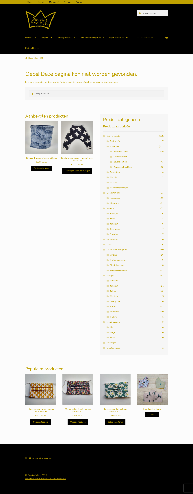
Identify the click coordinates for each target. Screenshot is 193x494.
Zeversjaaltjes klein (123, 167)
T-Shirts (113, 316)
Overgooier (115, 229)
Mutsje (113, 182)
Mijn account (54, 2)
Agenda (79, 2)
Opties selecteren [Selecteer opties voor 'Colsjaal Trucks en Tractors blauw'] (41, 168)
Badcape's (115, 141)
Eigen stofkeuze (116, 37)
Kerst (109, 244)
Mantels (114, 296)
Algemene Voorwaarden (40, 458)
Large (112, 332)
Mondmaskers (113, 322)
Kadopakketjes (32, 48)
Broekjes (114, 213)
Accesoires (115, 198)
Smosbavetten (120, 156)
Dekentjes (115, 172)
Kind (112, 327)
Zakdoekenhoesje (118, 270)
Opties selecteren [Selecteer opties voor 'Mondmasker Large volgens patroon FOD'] (40, 422)
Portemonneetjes (118, 260)
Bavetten (114, 146)
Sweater (114, 234)
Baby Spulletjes (64, 37)
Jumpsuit (114, 223)
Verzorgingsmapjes (119, 187)
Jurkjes (113, 291)
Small (112, 337)
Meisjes (29, 37)
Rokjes (113, 306)
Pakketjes (111, 342)
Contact (67, 2)
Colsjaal (113, 254)
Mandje (113, 177)
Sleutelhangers (117, 265)
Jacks (112, 218)
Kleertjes (114, 203)
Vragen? (41, 2)
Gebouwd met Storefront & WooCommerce (45, 478)
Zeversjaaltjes (120, 161)
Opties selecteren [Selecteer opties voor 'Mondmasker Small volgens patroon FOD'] (78, 422)
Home (29, 2)
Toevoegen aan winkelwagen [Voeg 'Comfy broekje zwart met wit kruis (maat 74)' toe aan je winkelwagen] (77, 171)
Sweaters (114, 311)
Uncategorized (113, 347)
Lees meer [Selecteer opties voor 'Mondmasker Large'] (152, 414)
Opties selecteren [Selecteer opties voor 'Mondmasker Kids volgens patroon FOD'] (115, 422)
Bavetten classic (121, 151)
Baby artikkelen (114, 136)
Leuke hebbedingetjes (90, 37)
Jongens (44, 37)
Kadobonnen (112, 239)
